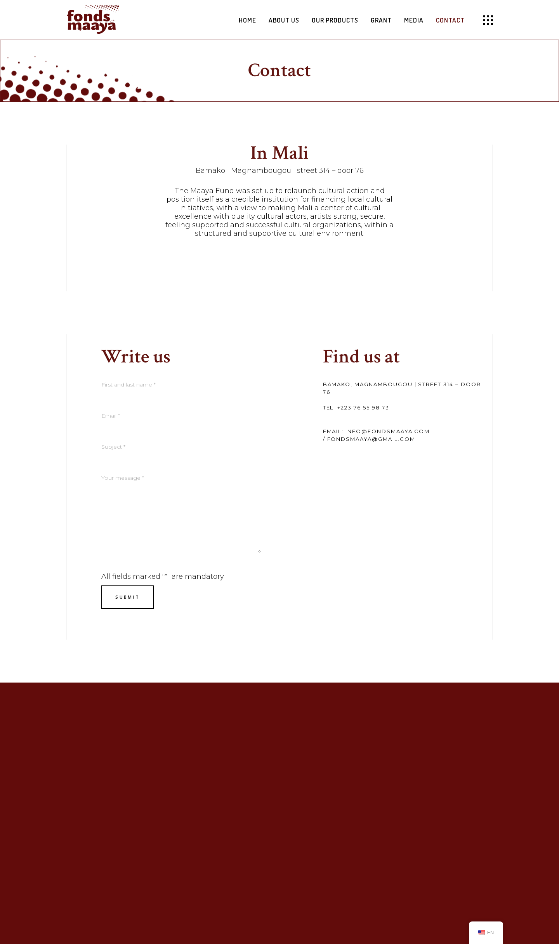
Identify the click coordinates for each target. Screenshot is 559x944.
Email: (333, 431)
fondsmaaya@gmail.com (371, 439)
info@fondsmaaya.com (387, 431)
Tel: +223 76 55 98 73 (356, 407)
